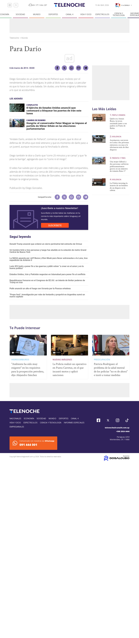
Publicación (16, 187)
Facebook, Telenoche (98, 420)
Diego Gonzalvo (34, 187)
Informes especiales (74, 422)
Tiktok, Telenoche (127, 420)
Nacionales (15, 418)
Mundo (36, 14)
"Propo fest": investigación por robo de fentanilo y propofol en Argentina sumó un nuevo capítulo (47, 295)
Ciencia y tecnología (119, 14)
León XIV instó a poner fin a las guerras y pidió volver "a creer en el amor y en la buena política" (47, 267)
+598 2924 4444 (122, 431)
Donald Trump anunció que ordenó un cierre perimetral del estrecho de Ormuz (46, 244)
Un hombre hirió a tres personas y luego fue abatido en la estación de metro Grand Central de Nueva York (48, 251)
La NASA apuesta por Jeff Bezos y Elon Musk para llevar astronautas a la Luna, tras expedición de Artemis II (49, 259)
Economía (29, 418)
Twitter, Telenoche (108, 420)
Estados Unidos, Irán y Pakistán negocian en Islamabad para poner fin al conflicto (47, 274)
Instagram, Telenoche (117, 420)
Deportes (53, 14)
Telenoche (14, 38)
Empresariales (17, 426)
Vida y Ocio (85, 14)
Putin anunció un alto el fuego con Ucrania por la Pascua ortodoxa (40, 288)
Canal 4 (69, 14)
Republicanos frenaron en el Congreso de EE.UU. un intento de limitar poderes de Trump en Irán (47, 281)
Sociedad (20, 14)
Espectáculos (102, 14)
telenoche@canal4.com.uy (117, 427)
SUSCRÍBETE (55, 225)
